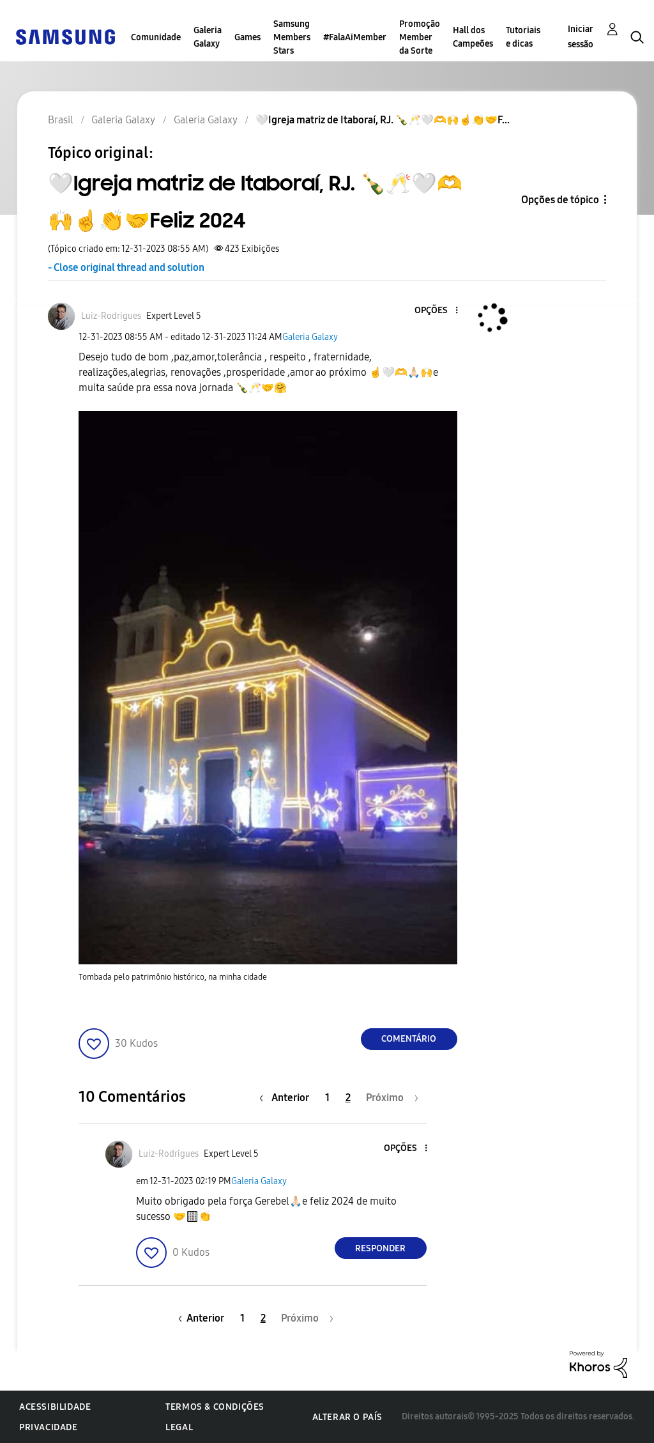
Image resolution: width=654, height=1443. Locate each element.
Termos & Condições (214, 1406)
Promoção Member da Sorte (419, 37)
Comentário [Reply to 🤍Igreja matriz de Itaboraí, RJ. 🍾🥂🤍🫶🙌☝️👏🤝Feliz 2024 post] (408, 1038)
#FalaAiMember (354, 37)
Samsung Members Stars (291, 37)
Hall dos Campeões (473, 37)
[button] (435, 311)
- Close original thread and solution (126, 267)
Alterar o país (347, 1417)
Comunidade (156, 37)
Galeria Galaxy (208, 37)
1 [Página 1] (327, 1098)
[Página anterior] (287, 1097)
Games (247, 37)
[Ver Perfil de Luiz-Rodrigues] (111, 316)
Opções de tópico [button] (560, 200)
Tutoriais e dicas (523, 37)
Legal (179, 1427)
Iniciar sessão (580, 37)
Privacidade (48, 1427)
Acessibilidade (55, 1406)
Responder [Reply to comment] (380, 1248)
